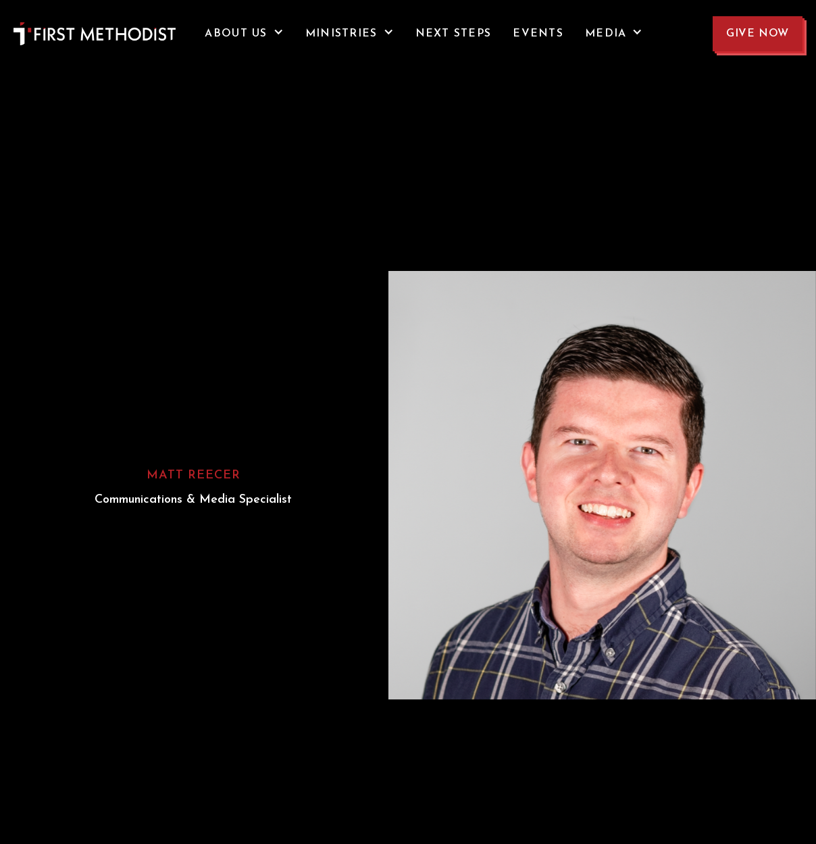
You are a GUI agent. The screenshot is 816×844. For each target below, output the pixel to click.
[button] (244, 34)
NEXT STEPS (453, 33)
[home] (67, 33)
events (538, 33)
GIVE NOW (757, 33)
